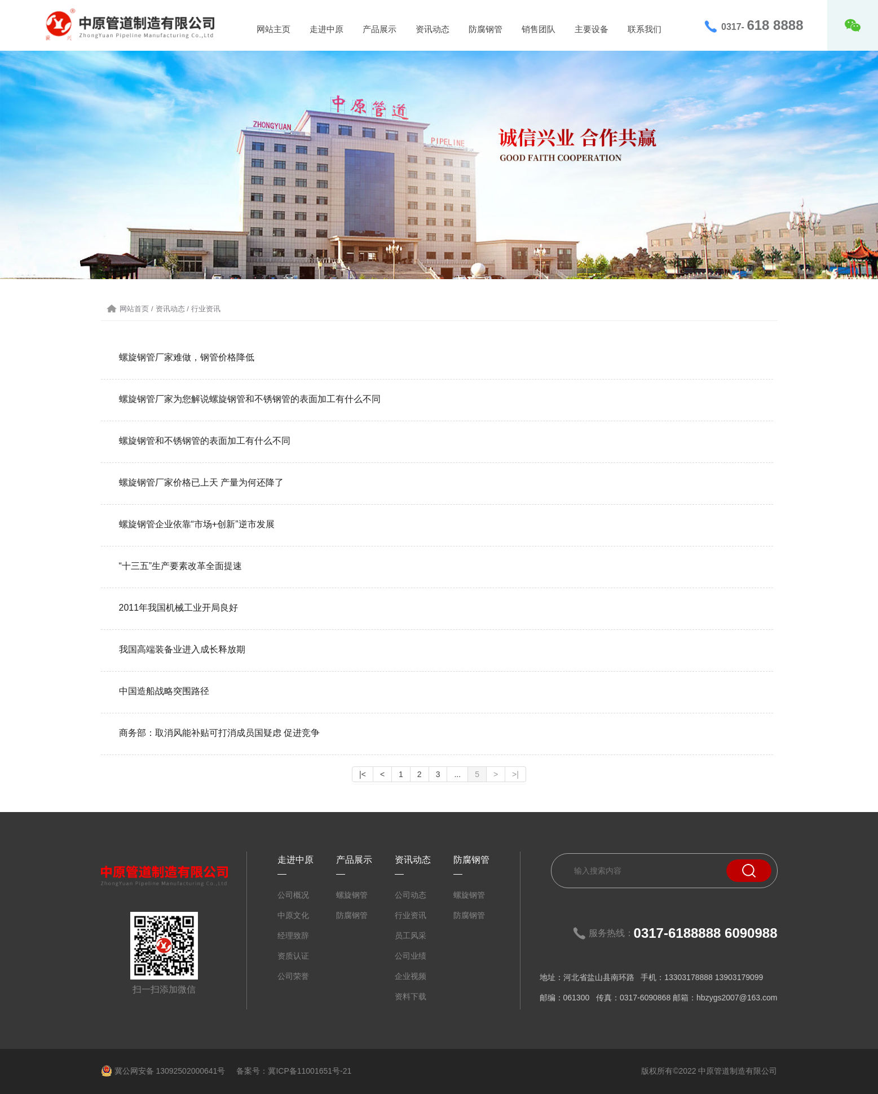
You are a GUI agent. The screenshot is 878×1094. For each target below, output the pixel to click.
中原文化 (293, 915)
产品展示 (379, 29)
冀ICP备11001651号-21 (309, 1070)
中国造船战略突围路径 (164, 691)
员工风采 (410, 935)
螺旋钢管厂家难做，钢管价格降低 (186, 357)
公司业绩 (410, 955)
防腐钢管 (485, 29)
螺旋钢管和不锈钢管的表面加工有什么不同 (204, 440)
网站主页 (273, 29)
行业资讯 (410, 915)
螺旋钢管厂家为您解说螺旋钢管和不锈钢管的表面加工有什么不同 (250, 399)
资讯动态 (432, 29)
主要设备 (591, 29)
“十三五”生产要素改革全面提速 (180, 566)
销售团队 (538, 29)
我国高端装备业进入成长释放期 (182, 649)
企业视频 (410, 976)
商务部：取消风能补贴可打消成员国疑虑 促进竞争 (219, 733)
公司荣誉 (293, 976)
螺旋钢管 (352, 894)
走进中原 (326, 29)
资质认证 (293, 955)
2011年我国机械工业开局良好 (179, 607)
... (457, 774)
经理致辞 (293, 935)
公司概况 (293, 894)
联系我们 (644, 29)
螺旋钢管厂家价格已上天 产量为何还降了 (201, 482)
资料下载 (410, 996)
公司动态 (410, 894)
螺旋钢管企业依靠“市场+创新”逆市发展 (197, 524)
